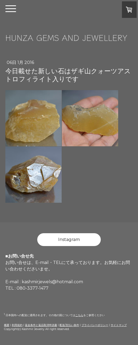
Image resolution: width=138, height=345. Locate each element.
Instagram (69, 239)
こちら (79, 315)
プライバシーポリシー (94, 325)
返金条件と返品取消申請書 (41, 325)
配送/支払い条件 (69, 325)
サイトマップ (119, 325)
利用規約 (17, 325)
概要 (6, 325)
